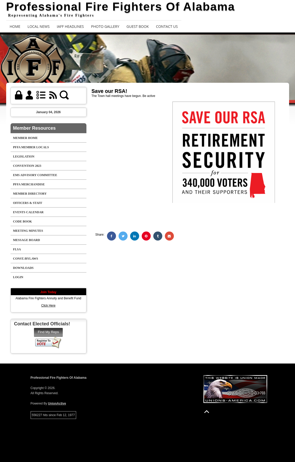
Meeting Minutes (28, 231)
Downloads (23, 268)
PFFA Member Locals (31, 147)
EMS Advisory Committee (35, 175)
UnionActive (57, 403)
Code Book (22, 221)
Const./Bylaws (25, 258)
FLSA (17, 249)
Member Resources (34, 128)
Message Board (26, 240)
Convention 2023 (27, 166)
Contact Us (167, 26)
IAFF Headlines (70, 26)
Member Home (25, 138)
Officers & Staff (27, 203)
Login (18, 277)
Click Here (48, 305)
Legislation (23, 156)
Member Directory (30, 193)
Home (15, 26)
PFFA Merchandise (29, 184)
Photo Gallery (105, 26)
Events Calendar (28, 212)
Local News (39, 26)
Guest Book (138, 26)
